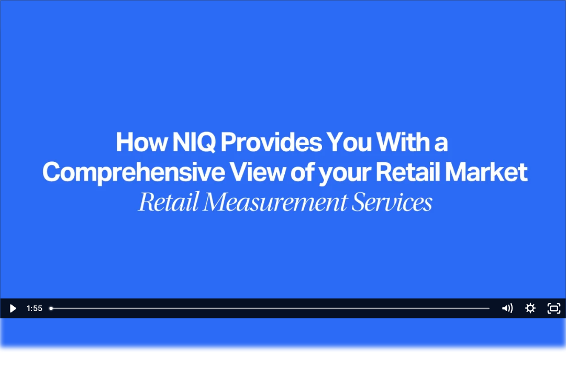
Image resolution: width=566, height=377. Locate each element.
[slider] (270, 308)
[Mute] (507, 308)
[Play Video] (12, 308)
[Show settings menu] (530, 308)
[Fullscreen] (554, 308)
